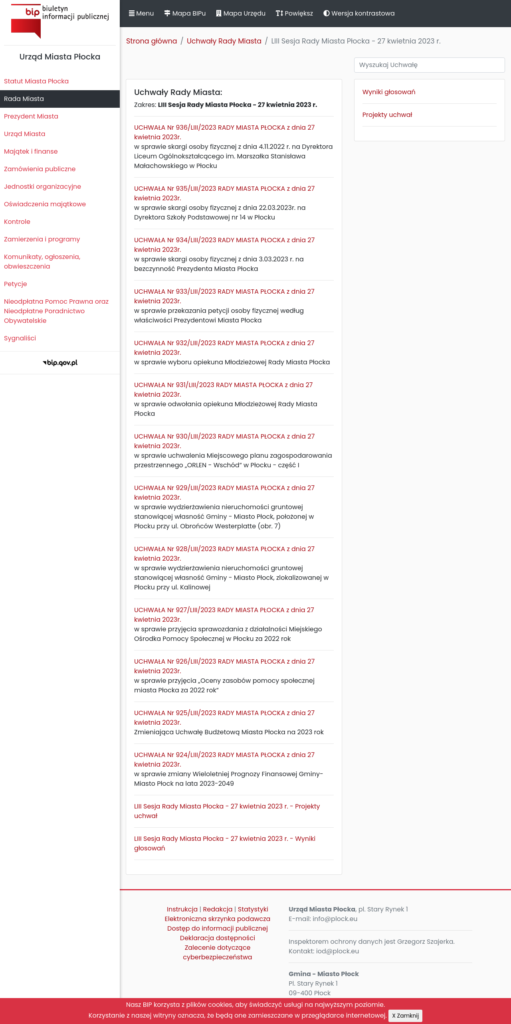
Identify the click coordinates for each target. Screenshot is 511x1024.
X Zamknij (405, 1016)
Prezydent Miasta (31, 116)
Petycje (15, 284)
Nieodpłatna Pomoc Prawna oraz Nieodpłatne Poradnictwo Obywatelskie (56, 311)
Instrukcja (182, 909)
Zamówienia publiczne (39, 169)
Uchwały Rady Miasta (224, 41)
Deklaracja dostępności (217, 938)
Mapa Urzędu (240, 13)
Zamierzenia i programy (42, 239)
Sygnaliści (20, 338)
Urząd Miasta (24, 133)
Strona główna (151, 41)
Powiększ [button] (294, 13)
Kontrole (17, 221)
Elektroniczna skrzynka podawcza (218, 918)
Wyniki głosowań (389, 92)
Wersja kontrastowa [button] (359, 13)
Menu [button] (141, 13)
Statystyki (253, 909)
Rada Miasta (24, 98)
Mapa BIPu (185, 13)
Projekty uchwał (387, 114)
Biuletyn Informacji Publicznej (60, 21)
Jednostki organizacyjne (42, 186)
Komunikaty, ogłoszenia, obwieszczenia (42, 261)
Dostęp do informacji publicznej (217, 928)
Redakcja (218, 909)
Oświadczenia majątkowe (45, 204)
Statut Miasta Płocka (36, 81)
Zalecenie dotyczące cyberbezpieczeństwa (217, 952)
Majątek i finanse (31, 151)
